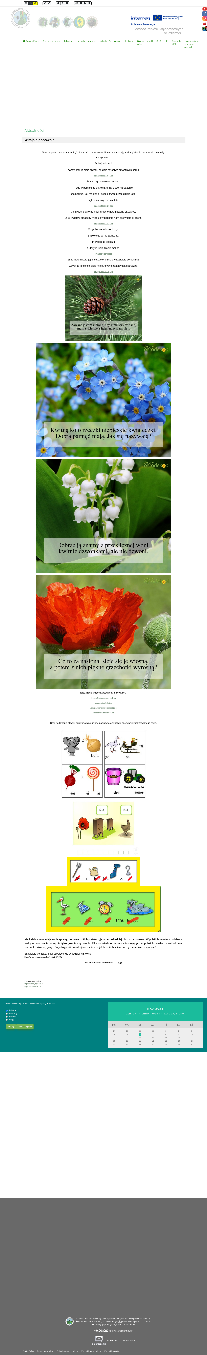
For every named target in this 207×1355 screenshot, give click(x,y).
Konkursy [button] (128, 41)
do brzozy (13, 1013)
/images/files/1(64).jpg (103, 176)
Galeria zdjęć (140, 42)
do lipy (11, 1019)
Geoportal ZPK (176, 42)
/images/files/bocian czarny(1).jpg (103, 698)
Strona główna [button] (31, 41)
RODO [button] (158, 41)
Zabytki (103, 41)
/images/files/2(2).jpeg (103, 206)
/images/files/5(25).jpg (103, 271)
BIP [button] (166, 41)
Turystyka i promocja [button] (86, 41)
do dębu (12, 1016)
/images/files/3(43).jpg (103, 224)
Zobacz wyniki (25, 1026)
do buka (12, 1010)
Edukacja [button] (68, 41)
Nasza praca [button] (114, 41)
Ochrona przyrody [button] (51, 41)
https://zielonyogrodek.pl (33, 984)
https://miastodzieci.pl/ (32, 986)
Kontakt (149, 41)
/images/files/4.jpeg (103, 254)
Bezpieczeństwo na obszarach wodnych (191, 44)
